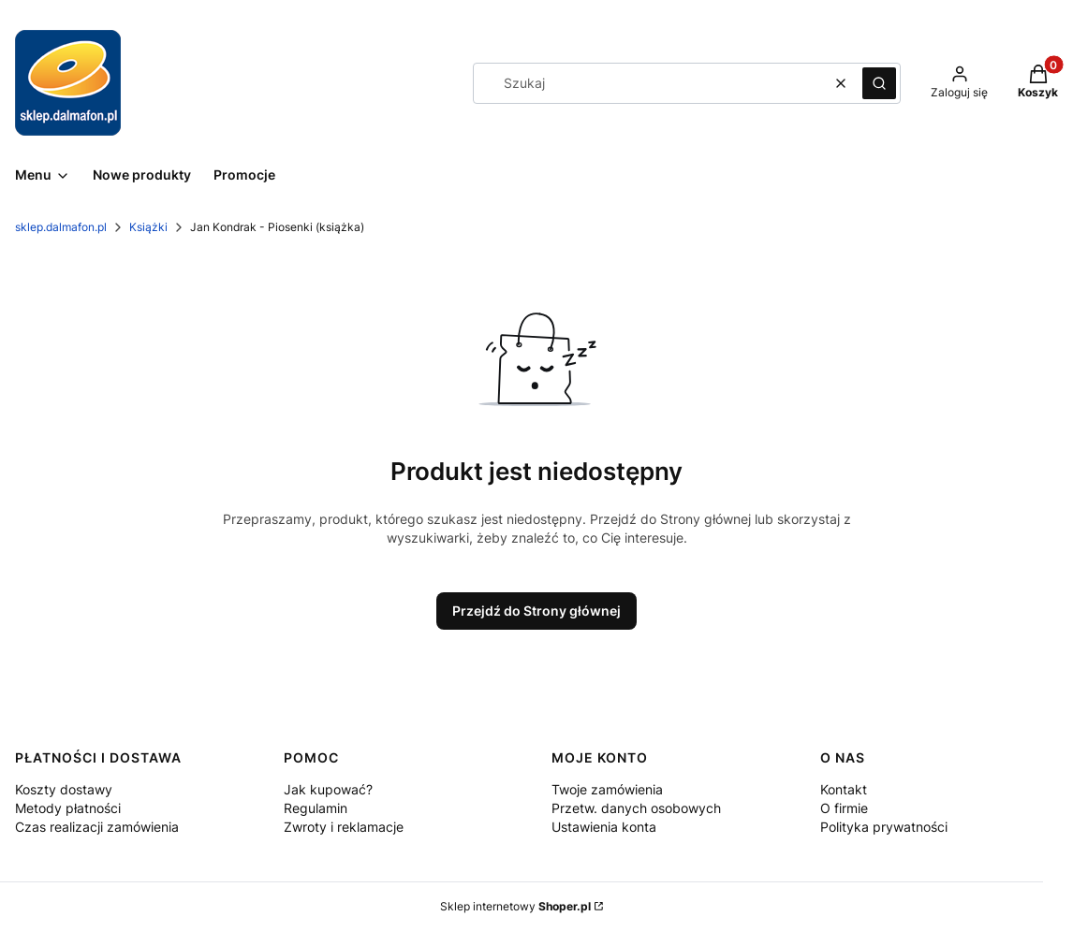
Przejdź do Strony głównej (536, 610)
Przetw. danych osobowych (636, 808)
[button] (879, 83)
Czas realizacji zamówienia (97, 827)
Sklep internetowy (515, 906)
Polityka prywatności (884, 827)
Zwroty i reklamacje (344, 827)
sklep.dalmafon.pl (61, 227)
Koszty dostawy (63, 789)
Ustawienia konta (603, 827)
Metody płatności (68, 808)
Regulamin (315, 808)
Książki (148, 227)
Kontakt (843, 789)
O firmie (844, 808)
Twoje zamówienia (607, 789)
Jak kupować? (328, 789)
